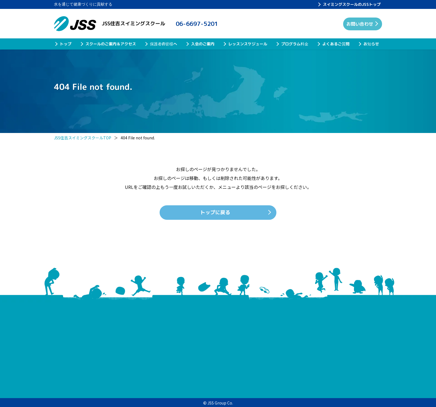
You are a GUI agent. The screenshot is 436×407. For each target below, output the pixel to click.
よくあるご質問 (336, 43)
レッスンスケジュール (247, 43)
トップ (65, 43)
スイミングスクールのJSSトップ (352, 4)
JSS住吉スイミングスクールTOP (82, 137)
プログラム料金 (294, 43)
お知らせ (371, 43)
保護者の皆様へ (163, 43)
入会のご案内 (202, 43)
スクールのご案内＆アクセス (110, 43)
